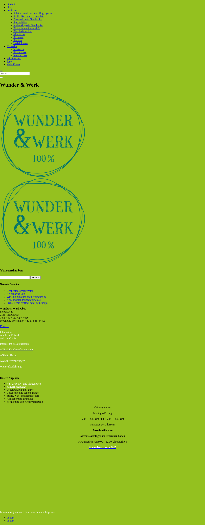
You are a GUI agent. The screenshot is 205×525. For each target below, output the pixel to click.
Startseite (12, 4)
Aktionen (18, 37)
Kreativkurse (20, 55)
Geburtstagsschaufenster (20, 290)
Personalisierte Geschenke (27, 19)
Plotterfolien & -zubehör (26, 28)
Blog (9, 61)
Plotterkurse (19, 52)
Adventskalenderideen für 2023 (24, 299)
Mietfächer (19, 34)
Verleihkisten (20, 43)
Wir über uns (14, 58)
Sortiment (12, 10)
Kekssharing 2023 (16, 293)
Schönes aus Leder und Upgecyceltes (33, 13)
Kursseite (12, 46)
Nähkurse (18, 49)
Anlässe (17, 40)
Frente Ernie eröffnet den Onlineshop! (27, 302)
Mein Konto (13, 64)
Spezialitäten (20, 22)
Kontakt (4, 326)
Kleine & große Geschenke (28, 25)
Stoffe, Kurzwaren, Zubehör (28, 16)
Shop (9, 7)
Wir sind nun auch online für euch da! (27, 296)
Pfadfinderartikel (22, 31)
